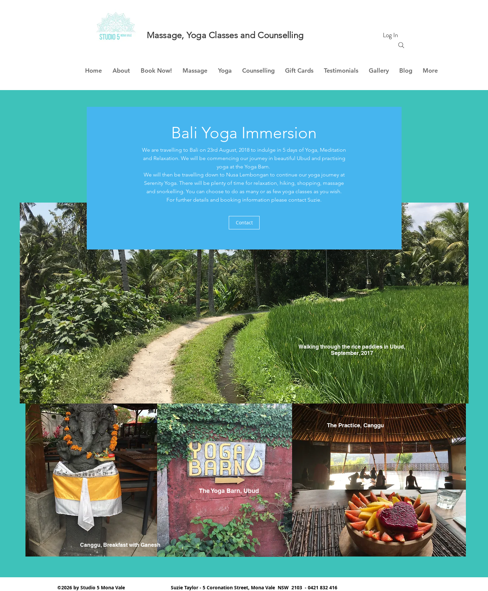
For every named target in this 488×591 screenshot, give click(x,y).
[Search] (401, 45)
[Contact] (244, 222)
